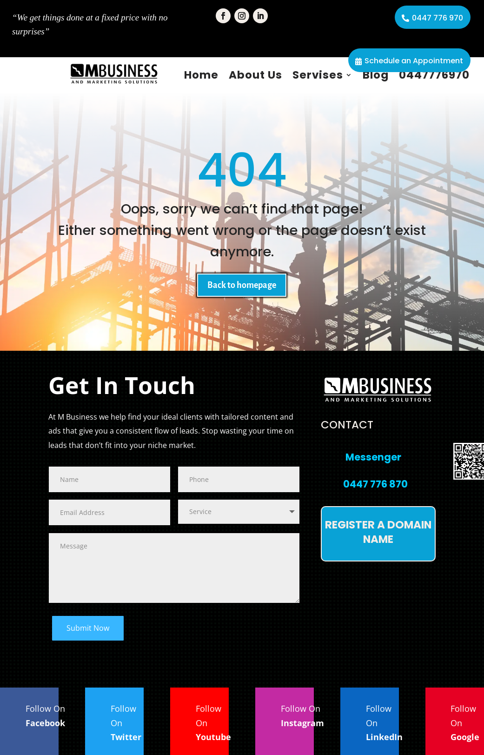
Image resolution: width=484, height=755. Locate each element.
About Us (255, 74)
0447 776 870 (375, 484)
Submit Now (87, 628)
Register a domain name (378, 532)
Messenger (373, 457)
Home (201, 74)
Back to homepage (241, 285)
